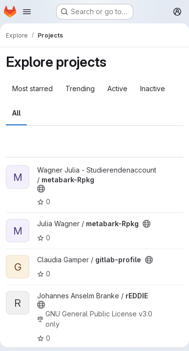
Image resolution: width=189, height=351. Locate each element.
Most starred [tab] (32, 88)
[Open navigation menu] (27, 12)
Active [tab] (117, 88)
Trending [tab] (80, 88)
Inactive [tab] (152, 88)
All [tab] (16, 113)
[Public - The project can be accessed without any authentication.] (41, 189)
